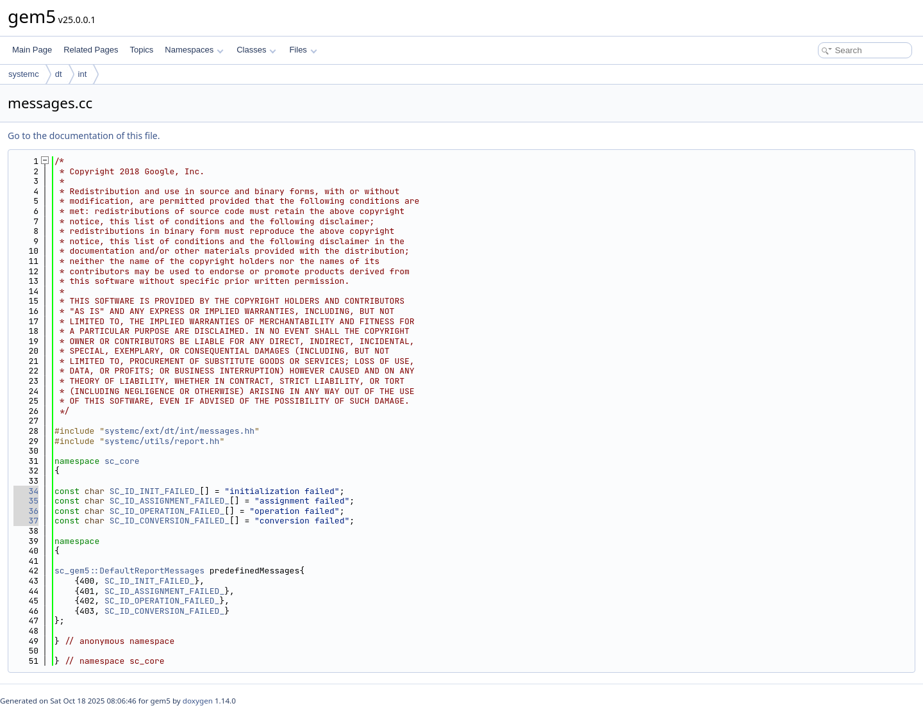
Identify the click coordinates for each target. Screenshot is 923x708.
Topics (141, 49)
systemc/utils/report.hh (161, 441)
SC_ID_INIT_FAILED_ (154, 491)
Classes (256, 49)
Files (303, 49)
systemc (23, 74)
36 (25, 511)
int (82, 74)
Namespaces (194, 49)
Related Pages (90, 49)
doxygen (198, 700)
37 (25, 520)
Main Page (32, 49)
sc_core (122, 461)
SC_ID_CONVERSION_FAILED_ (169, 520)
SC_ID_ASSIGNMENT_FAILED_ (169, 500)
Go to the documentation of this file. (84, 135)
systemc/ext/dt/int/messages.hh (179, 430)
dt (58, 74)
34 (25, 491)
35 (25, 500)
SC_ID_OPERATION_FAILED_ (167, 511)
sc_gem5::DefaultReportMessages (129, 570)
